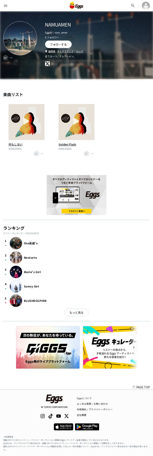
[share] (5, 57)
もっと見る (76, 312)
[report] (11, 57)
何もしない (16, 144)
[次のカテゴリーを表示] (133, 347)
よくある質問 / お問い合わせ (92, 403)
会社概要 (81, 414)
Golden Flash (67, 144)
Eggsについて (84, 398)
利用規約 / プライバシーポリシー (95, 409)
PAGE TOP (141, 387)
